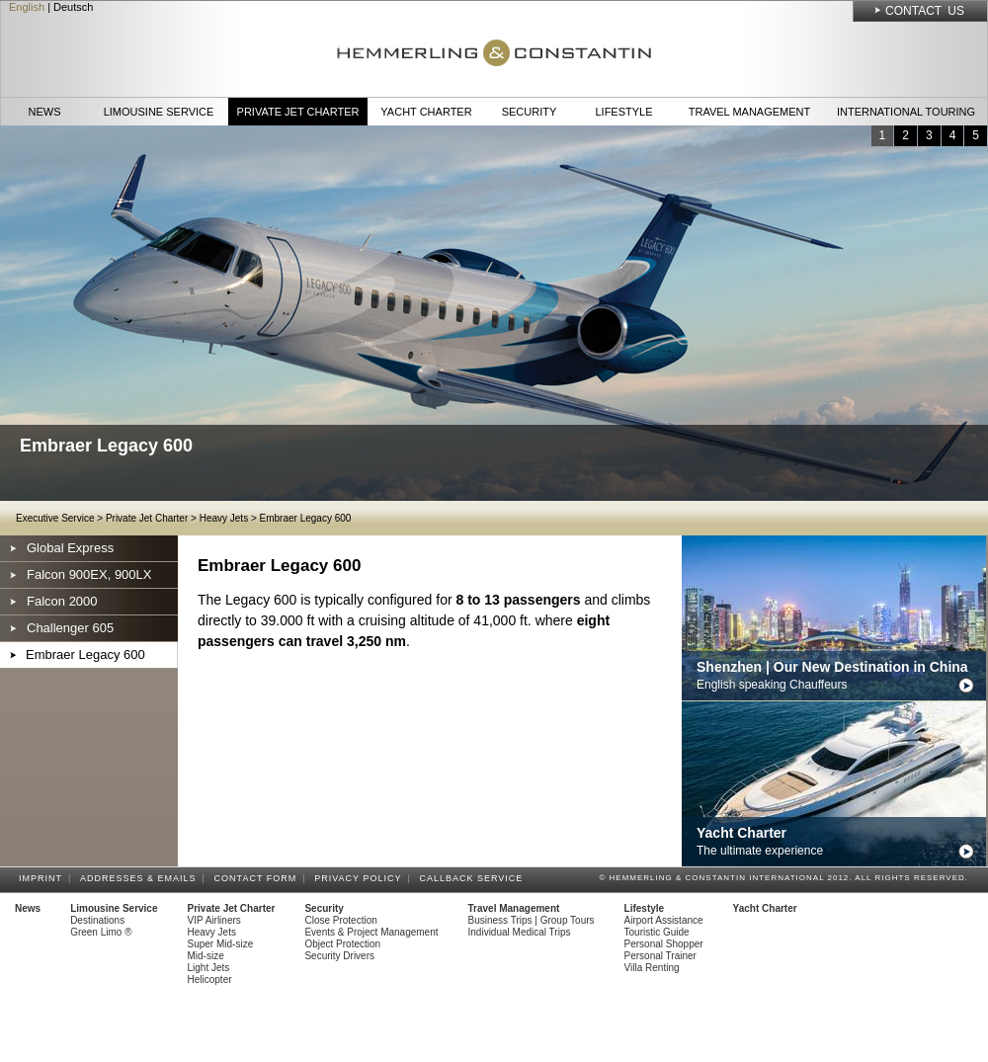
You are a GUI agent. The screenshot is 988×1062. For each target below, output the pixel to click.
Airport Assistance (663, 920)
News (45, 112)
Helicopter (210, 979)
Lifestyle (623, 112)
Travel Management (749, 112)
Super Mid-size (221, 944)
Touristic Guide (657, 932)
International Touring (906, 112)
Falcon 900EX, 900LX (89, 574)
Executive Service (55, 518)
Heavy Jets (224, 518)
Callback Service (474, 878)
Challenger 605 (70, 627)
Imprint (43, 878)
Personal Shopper (663, 944)
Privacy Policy (360, 878)
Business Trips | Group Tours (531, 920)
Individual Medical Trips (519, 932)
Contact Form (258, 878)
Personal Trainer (660, 955)
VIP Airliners (214, 920)
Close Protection (340, 920)
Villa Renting (652, 967)
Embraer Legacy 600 (306, 518)
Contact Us (924, 11)
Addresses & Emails (141, 878)
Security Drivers (339, 955)
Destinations (97, 920)
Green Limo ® (100, 932)
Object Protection (342, 944)
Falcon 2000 (62, 601)
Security (529, 112)
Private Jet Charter (298, 112)
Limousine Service (159, 112)
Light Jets (209, 967)
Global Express (70, 547)
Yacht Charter (425, 112)
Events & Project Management (371, 932)
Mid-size (206, 955)
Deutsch (73, 7)
